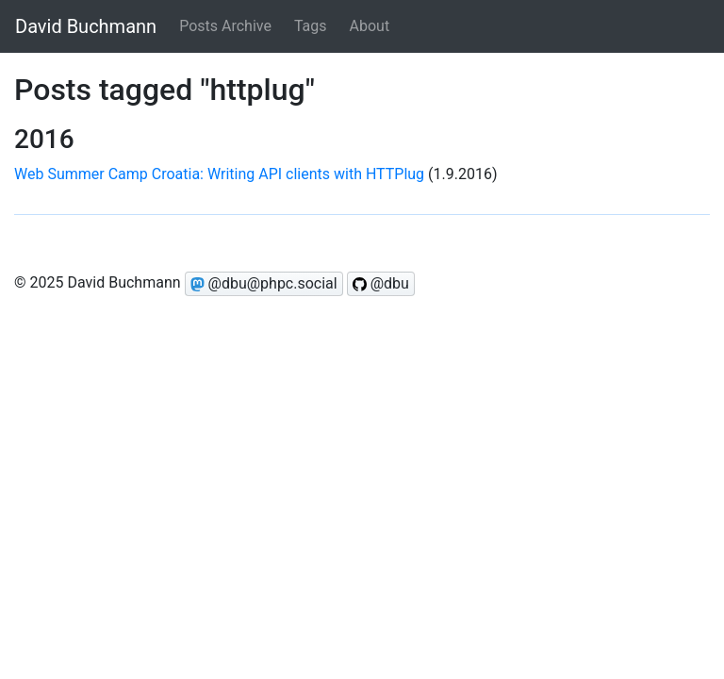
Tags (310, 26)
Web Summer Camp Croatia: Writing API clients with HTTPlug (219, 174)
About (370, 26)
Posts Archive (225, 26)
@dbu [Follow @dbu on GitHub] (381, 283)
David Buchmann (85, 26)
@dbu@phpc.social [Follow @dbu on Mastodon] (263, 283)
